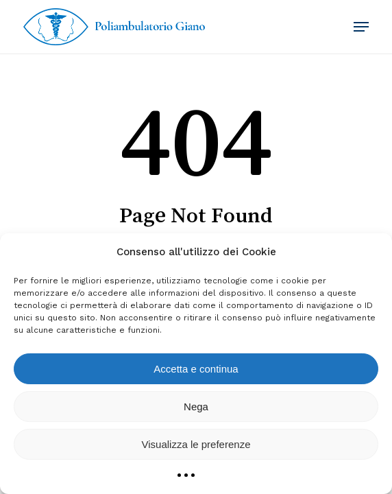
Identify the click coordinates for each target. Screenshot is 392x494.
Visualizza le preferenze (196, 444)
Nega (196, 406)
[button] (361, 27)
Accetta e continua (196, 369)
